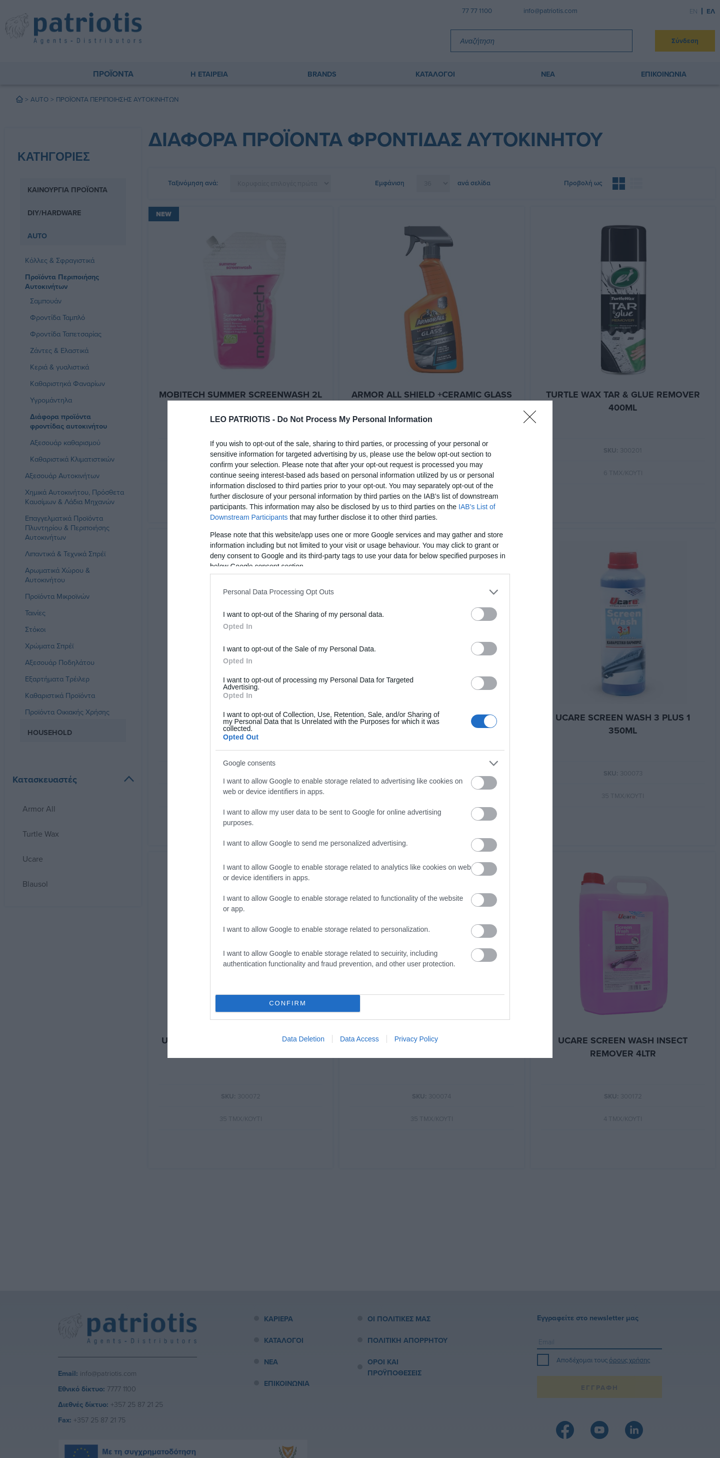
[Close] (533, 420)
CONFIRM (287, 1003)
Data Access (359, 1039)
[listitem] (360, 592)
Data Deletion (303, 1039)
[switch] (484, 614)
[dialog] (360, 729)
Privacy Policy (416, 1039)
